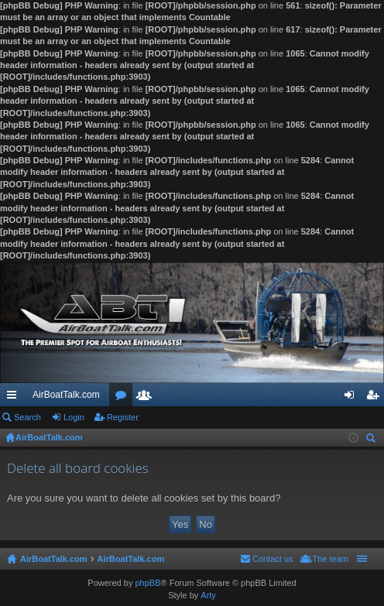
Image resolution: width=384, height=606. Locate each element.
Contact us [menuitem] (272, 558)
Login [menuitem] (353, 397)
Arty (208, 595)
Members (147, 397)
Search (27, 417)
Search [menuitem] (372, 440)
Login (73, 417)
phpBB (147, 582)
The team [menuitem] (330, 558)
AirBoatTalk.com (66, 394)
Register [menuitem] (376, 397)
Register (123, 417)
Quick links (14, 397)
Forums (123, 397)
